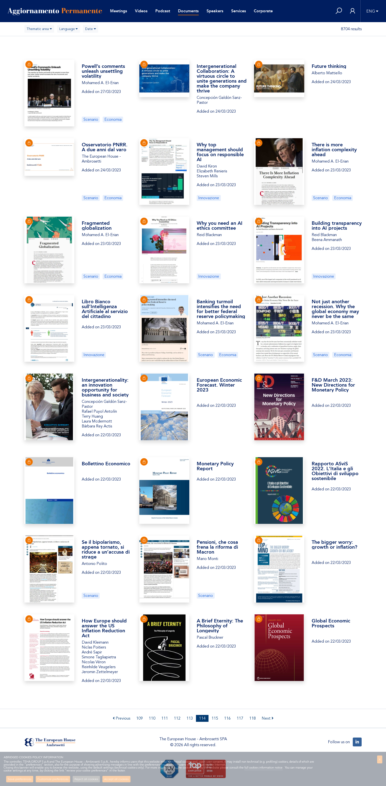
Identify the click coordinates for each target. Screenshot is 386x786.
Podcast (162, 11)
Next (267, 718)
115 (214, 718)
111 (164, 718)
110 (152, 718)
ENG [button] (370, 11)
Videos (141, 11)
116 (227, 718)
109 (139, 718)
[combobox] (39, 29)
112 (177, 718)
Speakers (215, 11)
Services (238, 11)
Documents (188, 11)
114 (202, 718)
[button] (339, 11)
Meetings (118, 11)
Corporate (263, 11)
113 (189, 718)
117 (240, 718)
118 (252, 718)
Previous (121, 718)
